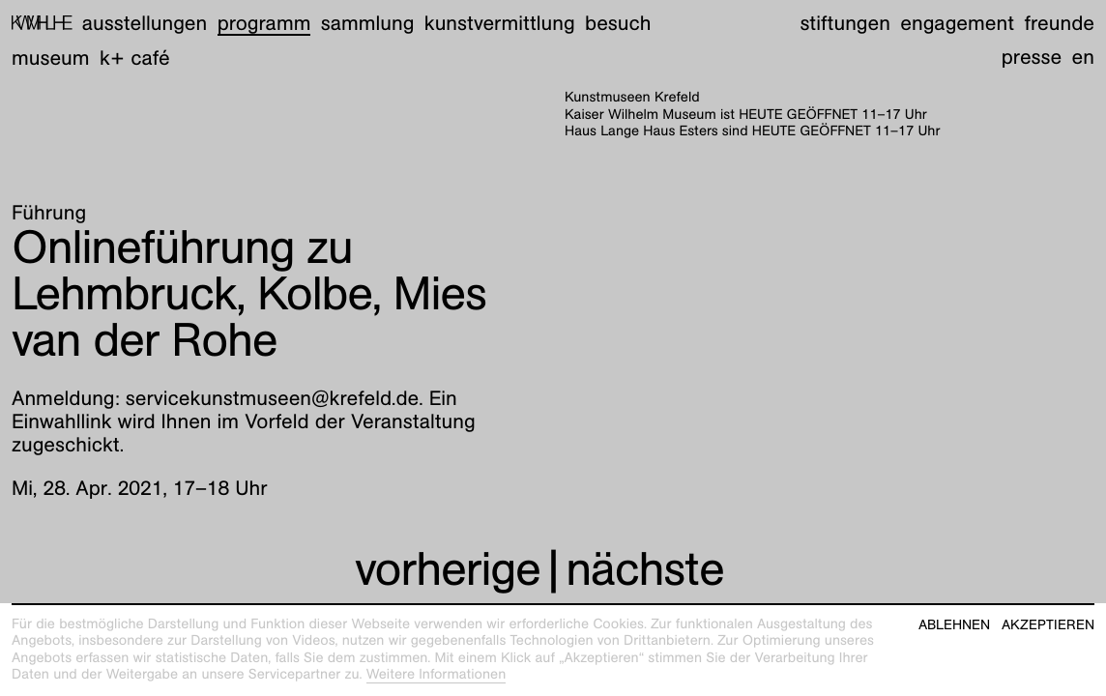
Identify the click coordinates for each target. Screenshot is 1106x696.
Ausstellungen (144, 23)
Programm (264, 23)
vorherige (447, 568)
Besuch (618, 23)
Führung (49, 212)
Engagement (957, 23)
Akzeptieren (1048, 625)
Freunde (1059, 23)
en (1083, 57)
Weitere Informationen (436, 674)
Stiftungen (845, 23)
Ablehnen (954, 625)
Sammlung (368, 23)
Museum (51, 57)
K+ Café (135, 57)
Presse (1032, 57)
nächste (645, 568)
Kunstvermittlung (499, 23)
